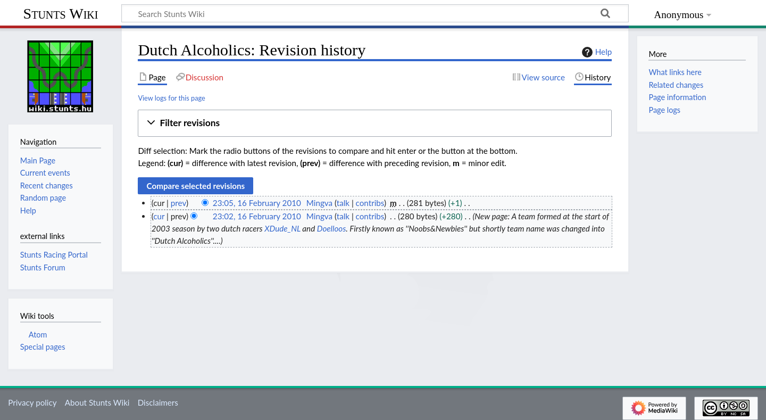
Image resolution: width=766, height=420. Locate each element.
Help (595, 52)
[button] (375, 123)
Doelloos (331, 228)
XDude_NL (282, 228)
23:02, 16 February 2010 (257, 216)
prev (178, 203)
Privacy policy (32, 402)
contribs (370, 203)
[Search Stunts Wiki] (375, 13)
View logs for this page (171, 98)
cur (158, 216)
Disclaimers (158, 402)
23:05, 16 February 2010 (257, 203)
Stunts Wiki (60, 13)
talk (343, 203)
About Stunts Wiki (97, 402)
